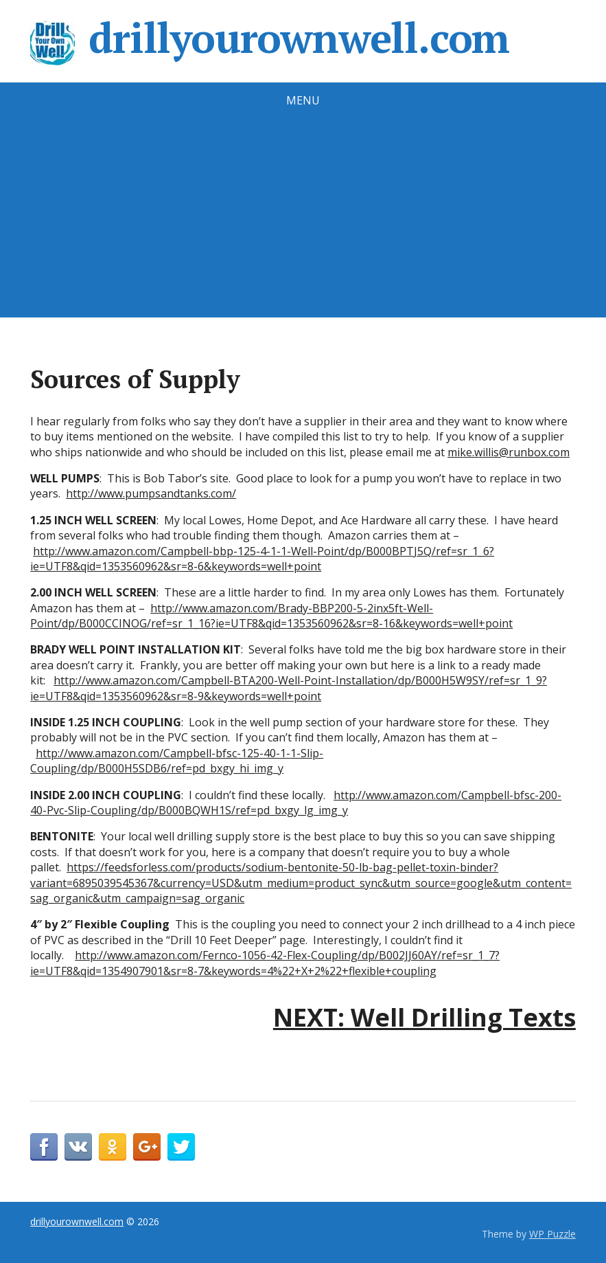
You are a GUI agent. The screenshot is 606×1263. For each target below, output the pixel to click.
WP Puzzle (552, 1233)
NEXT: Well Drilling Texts (424, 1017)
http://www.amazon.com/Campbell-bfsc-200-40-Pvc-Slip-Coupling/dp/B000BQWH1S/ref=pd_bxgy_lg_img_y (295, 802)
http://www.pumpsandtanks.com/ (151, 493)
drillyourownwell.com (269, 38)
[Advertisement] (303, 221)
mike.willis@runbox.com (508, 452)
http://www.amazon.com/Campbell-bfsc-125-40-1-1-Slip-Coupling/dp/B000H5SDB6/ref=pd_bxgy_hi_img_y (176, 761)
